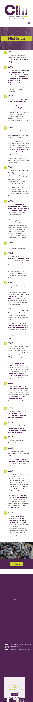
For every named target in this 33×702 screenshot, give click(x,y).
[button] (29, 23)
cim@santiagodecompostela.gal (20, 649)
